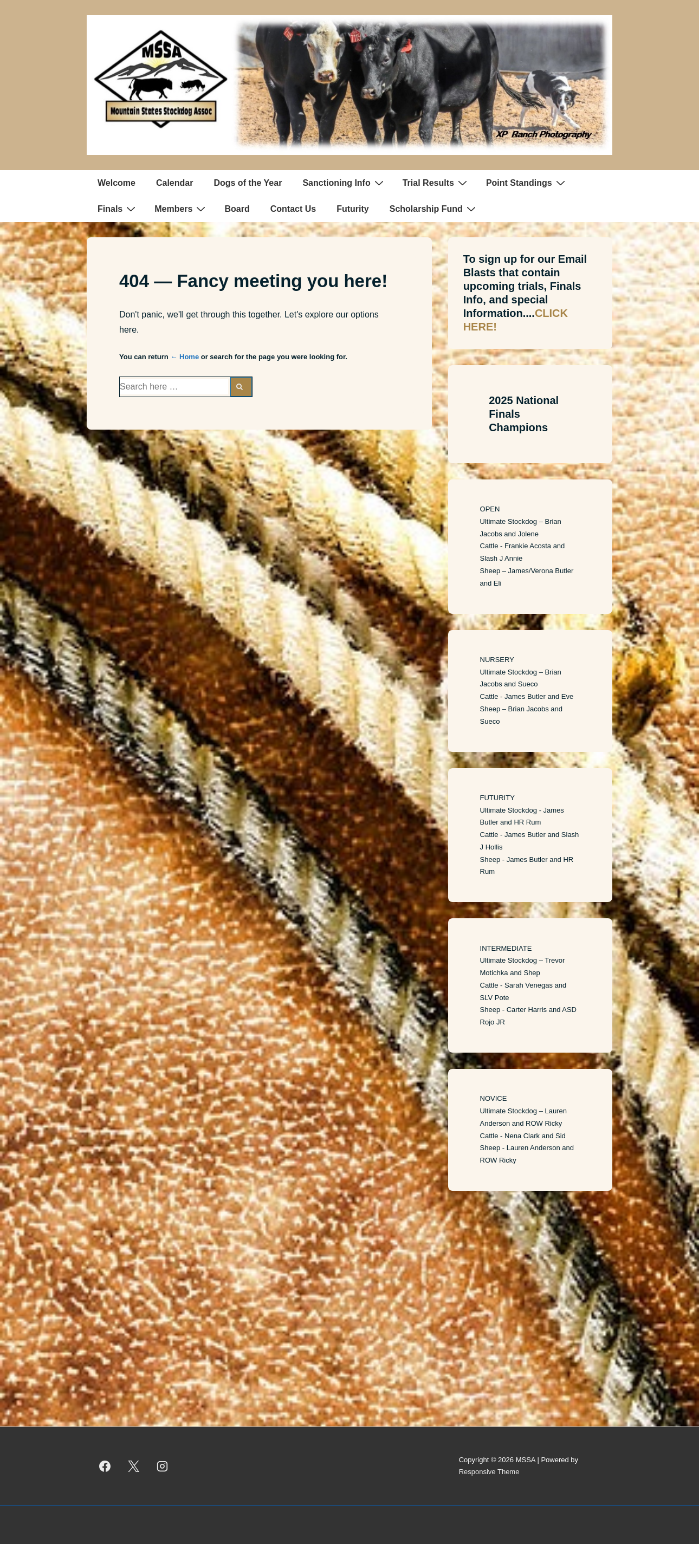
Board (236, 208)
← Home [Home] (184, 357)
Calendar (174, 182)
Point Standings (527, 182)
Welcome (116, 182)
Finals (118, 208)
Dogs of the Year (247, 182)
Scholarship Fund (434, 208)
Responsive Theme (489, 1472)
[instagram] (162, 1466)
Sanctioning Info (344, 182)
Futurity (352, 208)
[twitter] (134, 1466)
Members (181, 208)
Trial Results (436, 182)
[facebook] (105, 1466)
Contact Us (293, 208)
